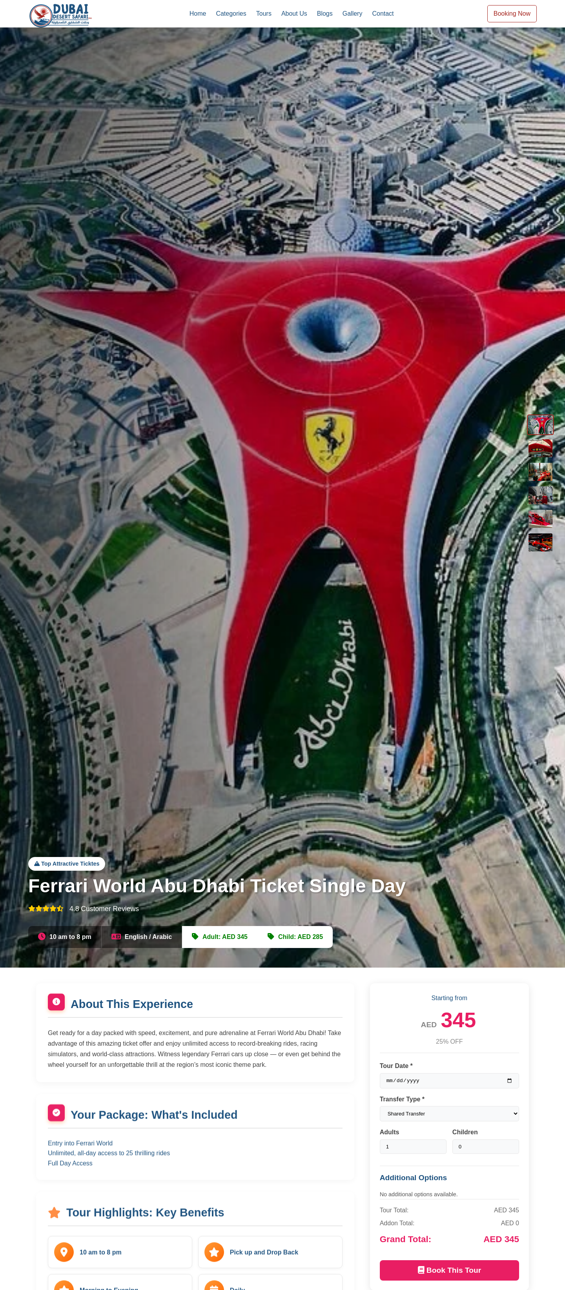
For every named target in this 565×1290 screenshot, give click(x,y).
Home (198, 13)
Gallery (353, 13)
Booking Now (512, 13)
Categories (231, 13)
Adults (389, 1133)
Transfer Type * (402, 1100)
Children (465, 1133)
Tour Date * (396, 1066)
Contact (383, 13)
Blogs (325, 13)
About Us (294, 13)
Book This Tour (449, 1271)
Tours (264, 13)
